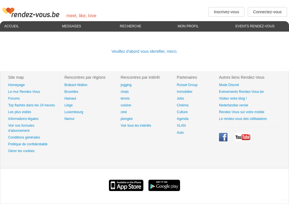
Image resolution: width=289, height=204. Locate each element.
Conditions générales (24, 137)
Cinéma (183, 105)
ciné (124, 112)
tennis (125, 98)
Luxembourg (73, 112)
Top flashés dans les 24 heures (31, 105)
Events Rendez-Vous (255, 26)
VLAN (181, 126)
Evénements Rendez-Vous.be (241, 92)
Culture (182, 112)
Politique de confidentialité (27, 144)
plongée (127, 119)
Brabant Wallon (75, 85)
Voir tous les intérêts (136, 126)
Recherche (130, 26)
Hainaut (70, 98)
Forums (14, 98)
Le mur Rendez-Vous (24, 92)
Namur (69, 119)
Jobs (180, 98)
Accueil (11, 26)
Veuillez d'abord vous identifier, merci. (144, 51)
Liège (68, 105)
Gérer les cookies (21, 151)
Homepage (16, 85)
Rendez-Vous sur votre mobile (241, 112)
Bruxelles (71, 92)
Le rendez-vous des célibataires (243, 119)
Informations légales (23, 119)
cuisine (126, 105)
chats (125, 92)
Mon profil (188, 26)
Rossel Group (187, 85)
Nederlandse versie (233, 105)
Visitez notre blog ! (233, 98)
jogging (126, 85)
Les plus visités (19, 112)
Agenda (183, 119)
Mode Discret (229, 85)
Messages (71, 26)
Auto (180, 133)
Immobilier (184, 92)
